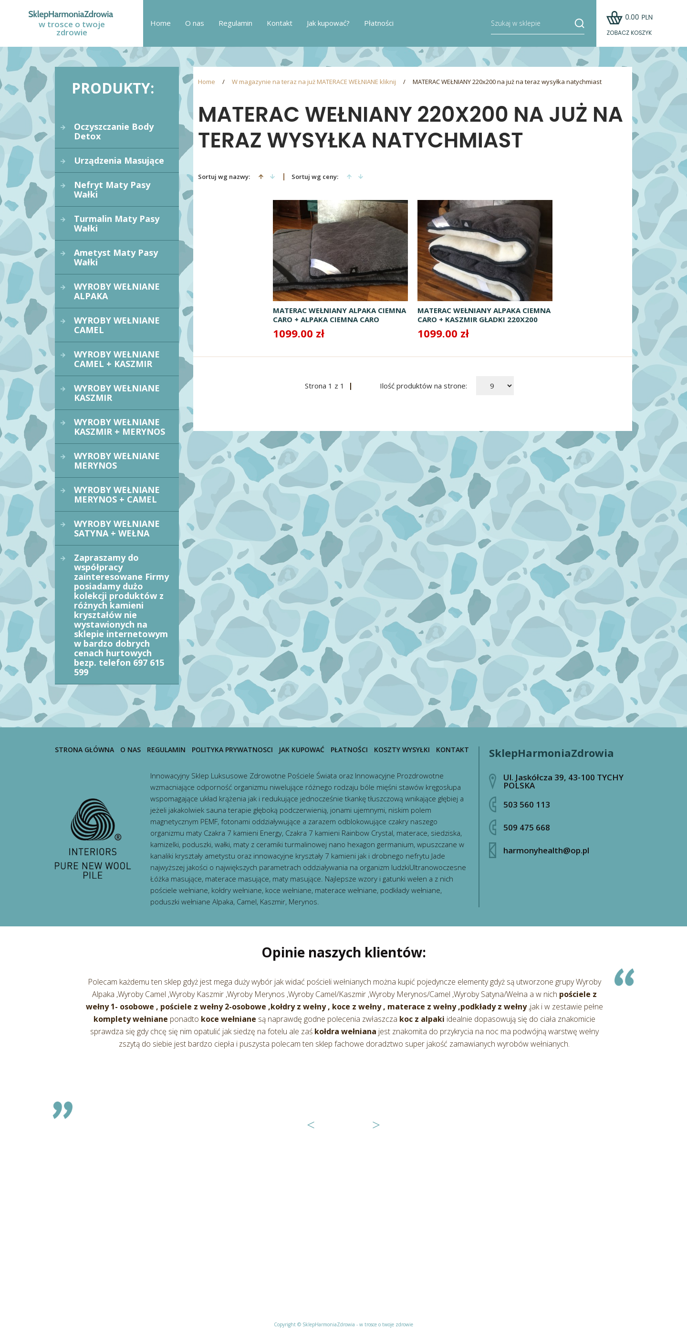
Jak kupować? (328, 24)
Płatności (379, 24)
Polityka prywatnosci (232, 749)
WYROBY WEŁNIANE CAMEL (117, 325)
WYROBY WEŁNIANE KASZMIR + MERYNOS (119, 426)
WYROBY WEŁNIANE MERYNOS (117, 460)
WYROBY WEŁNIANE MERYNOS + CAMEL (117, 494)
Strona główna (84, 749)
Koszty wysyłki (402, 749)
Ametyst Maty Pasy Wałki (116, 257)
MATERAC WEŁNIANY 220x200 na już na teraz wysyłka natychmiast (507, 82)
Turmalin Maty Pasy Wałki (116, 223)
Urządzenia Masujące (119, 160)
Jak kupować (301, 749)
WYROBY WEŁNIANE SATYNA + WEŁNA (117, 528)
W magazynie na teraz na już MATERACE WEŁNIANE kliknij (314, 82)
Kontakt (279, 24)
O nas (194, 24)
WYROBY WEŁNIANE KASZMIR (117, 392)
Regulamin (235, 24)
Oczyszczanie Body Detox (114, 131)
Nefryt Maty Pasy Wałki (112, 189)
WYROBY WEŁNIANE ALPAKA (117, 291)
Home (160, 24)
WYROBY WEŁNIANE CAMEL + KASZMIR (117, 358)
